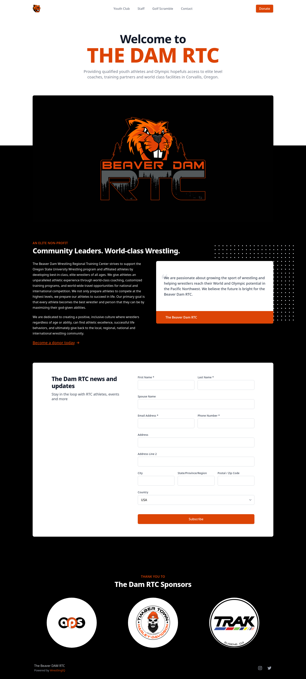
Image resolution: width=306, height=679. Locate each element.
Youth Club (122, 8)
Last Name (206, 377)
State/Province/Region (192, 473)
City (140, 473)
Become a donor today (54, 342)
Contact (186, 8)
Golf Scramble (162, 8)
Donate (264, 8)
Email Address (148, 415)
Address (143, 435)
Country (143, 492)
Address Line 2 (147, 454)
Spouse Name (147, 396)
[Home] (36, 9)
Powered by (49, 670)
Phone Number (209, 415)
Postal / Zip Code (229, 473)
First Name (146, 377)
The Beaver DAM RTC (49, 666)
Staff (141, 8)
